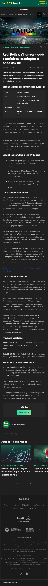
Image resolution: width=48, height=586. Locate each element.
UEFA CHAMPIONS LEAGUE (12, 465)
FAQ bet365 (25, 505)
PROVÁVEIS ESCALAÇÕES (20, 47)
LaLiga (6, 434)
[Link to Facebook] (41, 48)
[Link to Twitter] (45, 48)
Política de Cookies (34, 547)
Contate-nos (15, 505)
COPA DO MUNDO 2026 (18, 14)
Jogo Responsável (38, 505)
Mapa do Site (32, 508)
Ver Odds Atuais (24, 412)
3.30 (34, 111)
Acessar (24, 10)
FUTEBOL (32, 14)
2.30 (25, 111)
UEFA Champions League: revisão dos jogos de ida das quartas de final (15, 471)
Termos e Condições (18, 508)
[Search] (44, 14)
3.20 (18, 113)
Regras (6, 505)
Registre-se (42, 3)
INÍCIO (4, 14)
